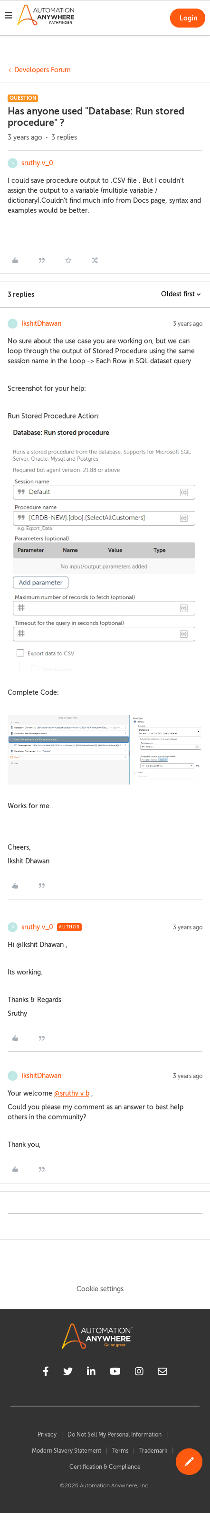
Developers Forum (42, 70)
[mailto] (162, 1373)
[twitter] (68, 1373)
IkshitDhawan (41, 323)
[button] (8, 16)
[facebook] (46, 1373)
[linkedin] (91, 1373)
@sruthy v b (71, 1093)
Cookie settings (100, 1289)
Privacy (47, 1434)
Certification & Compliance (105, 1467)
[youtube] (115, 1373)
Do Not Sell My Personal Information (114, 1434)
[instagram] (139, 1373)
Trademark (153, 1450)
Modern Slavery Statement (66, 1450)
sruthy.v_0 (37, 163)
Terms (120, 1450)
